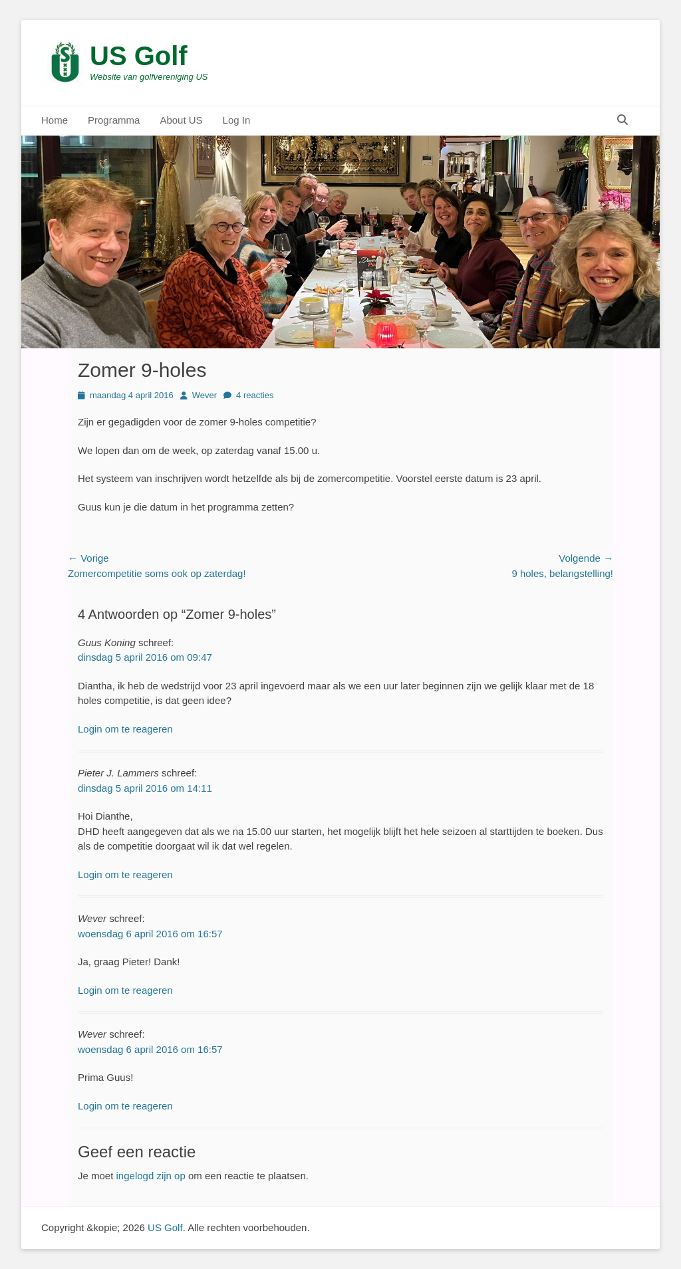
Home (54, 120)
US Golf (139, 55)
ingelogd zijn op (151, 1175)
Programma (114, 120)
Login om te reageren (125, 729)
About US (181, 120)
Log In (237, 120)
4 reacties (254, 395)
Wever (204, 395)
